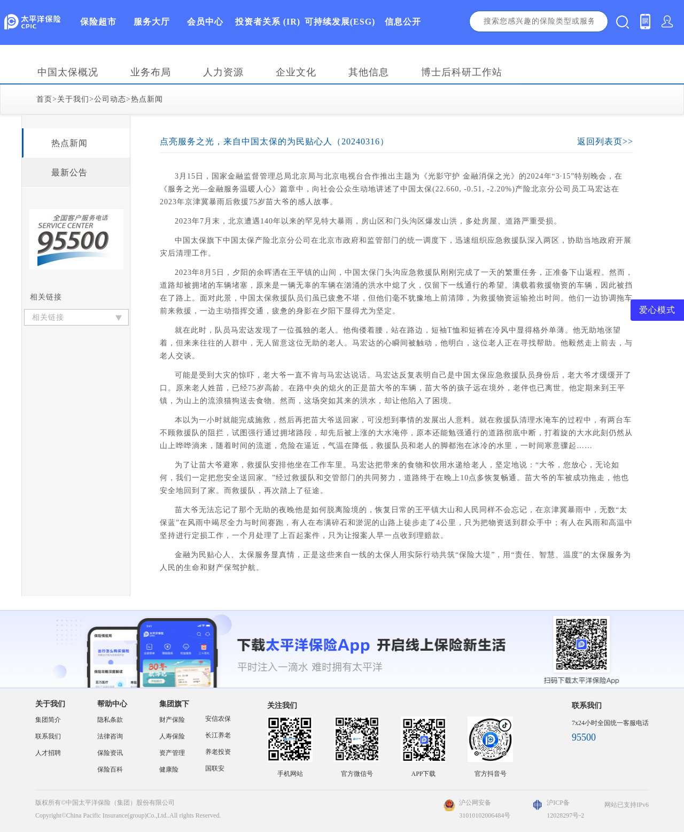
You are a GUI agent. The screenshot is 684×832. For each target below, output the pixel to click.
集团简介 (48, 719)
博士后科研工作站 (461, 72)
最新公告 (69, 172)
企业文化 (296, 72)
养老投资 (218, 752)
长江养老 (218, 735)
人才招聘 (48, 753)
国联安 (214, 768)
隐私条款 (110, 719)
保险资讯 (110, 753)
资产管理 (172, 753)
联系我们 (48, 736)
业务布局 (150, 72)
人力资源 (223, 72)
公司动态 (110, 99)
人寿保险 (172, 736)
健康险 (168, 769)
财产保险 (172, 719)
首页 (44, 99)
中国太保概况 (67, 72)
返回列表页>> (605, 141)
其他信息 (368, 72)
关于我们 (73, 99)
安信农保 (218, 718)
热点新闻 (147, 99)
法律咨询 (110, 736)
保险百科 (110, 769)
